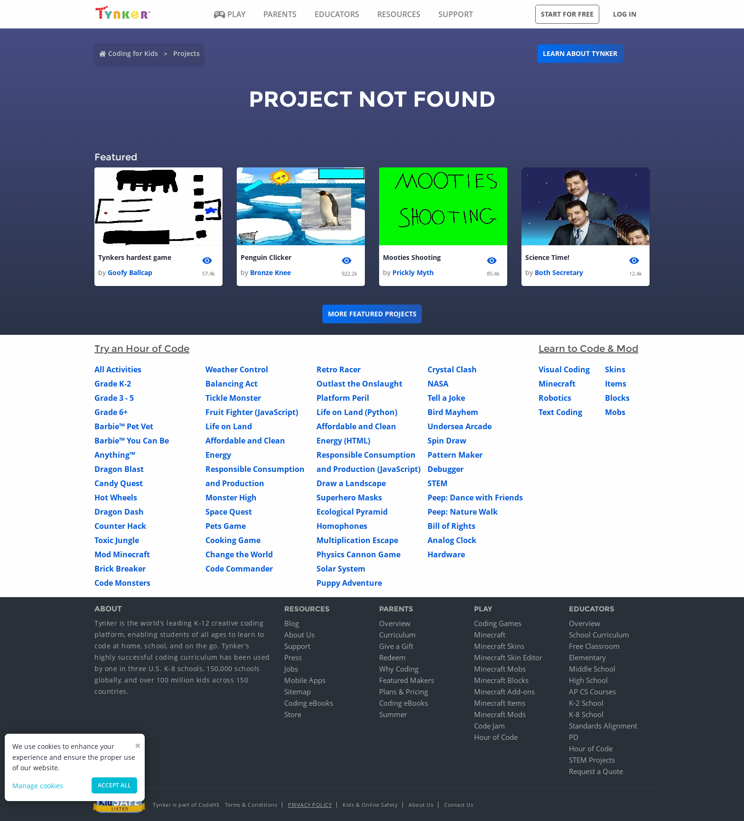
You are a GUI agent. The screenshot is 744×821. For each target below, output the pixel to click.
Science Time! (547, 257)
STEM (437, 483)
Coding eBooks (308, 703)
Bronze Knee (270, 272)
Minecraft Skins (499, 646)
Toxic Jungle (116, 540)
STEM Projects (592, 760)
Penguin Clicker (266, 257)
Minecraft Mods (500, 714)
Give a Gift (396, 646)
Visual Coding (564, 369)
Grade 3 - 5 (114, 398)
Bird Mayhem (453, 412)
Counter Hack (120, 526)
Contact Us (458, 804)
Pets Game (225, 526)
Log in (624, 13)
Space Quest (228, 512)
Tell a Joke (446, 398)
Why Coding (398, 668)
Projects (186, 53)
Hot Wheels (115, 497)
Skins (615, 369)
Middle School (592, 668)
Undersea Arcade (460, 426)
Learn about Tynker (580, 53)
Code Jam (489, 725)
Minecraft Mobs (500, 668)
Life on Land (228, 426)
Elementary (587, 657)
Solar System (340, 568)
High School (588, 680)
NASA (438, 383)
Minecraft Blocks (501, 680)
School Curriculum (599, 634)
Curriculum (397, 634)
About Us (299, 634)
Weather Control (236, 369)
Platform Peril (342, 398)
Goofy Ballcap (130, 272)
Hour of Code (496, 737)
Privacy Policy (310, 804)
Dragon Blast (119, 469)
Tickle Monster (233, 398)
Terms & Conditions (251, 804)
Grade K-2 (112, 383)
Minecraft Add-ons (504, 691)
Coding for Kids (133, 53)
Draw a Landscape (351, 483)
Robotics (555, 398)
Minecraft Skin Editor (508, 657)
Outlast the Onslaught (359, 383)
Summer (393, 714)
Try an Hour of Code (141, 348)
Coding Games (497, 623)
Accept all (114, 785)
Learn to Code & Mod (588, 348)
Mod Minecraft (122, 554)
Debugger (446, 469)
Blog (291, 623)
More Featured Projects (372, 313)
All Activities (117, 369)
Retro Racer (338, 369)
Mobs (615, 412)
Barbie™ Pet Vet (123, 426)
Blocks (617, 398)
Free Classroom (594, 646)
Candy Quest (118, 483)
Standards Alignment (603, 725)
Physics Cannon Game (358, 554)
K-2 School (586, 703)
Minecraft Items (499, 703)
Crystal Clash (452, 369)
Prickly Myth (413, 272)
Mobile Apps (305, 680)
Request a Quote (596, 771)
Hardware (446, 554)
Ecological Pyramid (352, 512)
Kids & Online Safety (370, 804)
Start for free (567, 13)
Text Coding (560, 412)
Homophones (341, 526)
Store (292, 714)
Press (293, 657)
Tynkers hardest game (134, 257)
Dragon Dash (119, 512)
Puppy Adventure (349, 583)
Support (297, 646)
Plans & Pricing (403, 691)
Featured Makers (406, 680)
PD (573, 737)
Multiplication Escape (357, 540)
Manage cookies (37, 785)
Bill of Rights (451, 526)
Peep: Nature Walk (463, 512)
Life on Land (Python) (356, 412)
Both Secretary (559, 272)
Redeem (392, 657)
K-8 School (586, 714)
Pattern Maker (455, 455)
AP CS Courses (592, 691)
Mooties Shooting (412, 257)
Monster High (231, 497)
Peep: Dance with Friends (475, 497)
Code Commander (239, 568)
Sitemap (297, 691)
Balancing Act (231, 383)
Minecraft (557, 383)
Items (615, 383)
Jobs (291, 668)
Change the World (239, 554)
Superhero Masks (349, 497)
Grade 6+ (111, 412)
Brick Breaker (120, 568)
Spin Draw (447, 440)
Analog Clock (452, 540)
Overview (394, 623)
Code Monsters (122, 583)
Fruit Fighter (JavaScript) (251, 412)
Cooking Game (232, 540)
